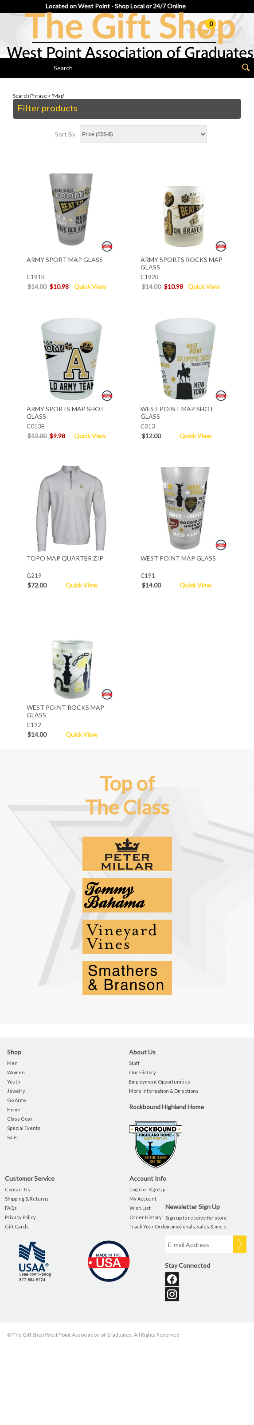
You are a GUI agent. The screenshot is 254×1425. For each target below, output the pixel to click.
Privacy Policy (20, 1217)
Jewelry (16, 1091)
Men (12, 1063)
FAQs (11, 1208)
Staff (134, 1063)
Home (13, 1109)
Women (16, 1072)
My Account (142, 1198)
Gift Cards (17, 1226)
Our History (142, 1072)
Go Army (17, 1100)
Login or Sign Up (147, 1189)
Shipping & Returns (27, 1198)
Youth (13, 1081)
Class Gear (20, 1119)
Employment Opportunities (159, 1081)
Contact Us (17, 1189)
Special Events (23, 1128)
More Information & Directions (164, 1091)
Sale (12, 1137)
